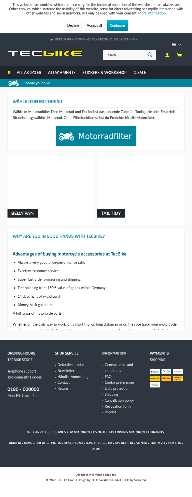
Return (63, 388)
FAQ (108, 376)
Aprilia (15, 443)
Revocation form (118, 406)
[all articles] (28, 72)
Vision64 (140, 480)
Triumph (157, 443)
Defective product (72, 365)
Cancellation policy (119, 400)
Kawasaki (94, 443)
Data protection (117, 388)
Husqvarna (73, 443)
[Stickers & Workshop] (104, 72)
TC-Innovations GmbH (106, 480)
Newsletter (66, 371)
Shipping (111, 394)
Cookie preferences (119, 382)
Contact (64, 382)
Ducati (41, 443)
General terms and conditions (119, 368)
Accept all (94, 25)
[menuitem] (179, 55)
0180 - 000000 (23, 389)
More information (152, 13)
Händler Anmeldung (73, 376)
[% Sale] (140, 72)
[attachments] (61, 72)
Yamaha (174, 443)
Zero (96, 449)
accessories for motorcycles (70, 432)
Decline (73, 25)
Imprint (110, 412)
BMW (28, 443)
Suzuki (141, 443)
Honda (55, 443)
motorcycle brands (146, 432)
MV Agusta (124, 443)
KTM (109, 443)
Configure (117, 25)
